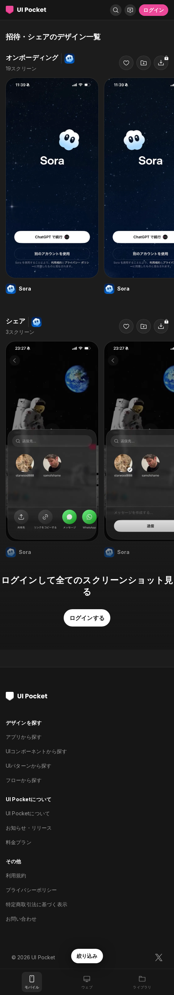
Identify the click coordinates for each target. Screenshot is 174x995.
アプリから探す (24, 737)
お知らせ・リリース (29, 828)
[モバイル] (32, 982)
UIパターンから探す (29, 766)
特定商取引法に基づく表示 (36, 904)
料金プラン (18, 842)
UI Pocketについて (28, 813)
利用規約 (16, 875)
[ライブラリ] (142, 982)
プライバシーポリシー (31, 890)
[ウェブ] (87, 982)
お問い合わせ (21, 919)
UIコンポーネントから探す (36, 751)
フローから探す (24, 780)
